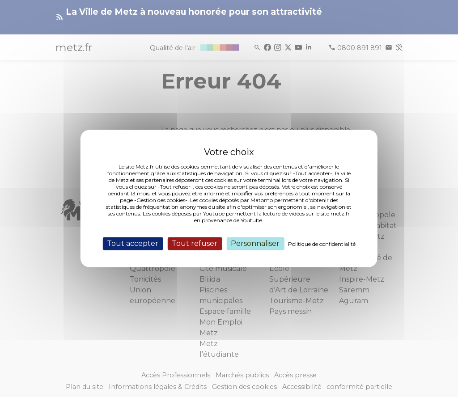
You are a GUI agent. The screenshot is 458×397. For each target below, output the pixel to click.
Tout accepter (132, 243)
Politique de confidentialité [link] (322, 244)
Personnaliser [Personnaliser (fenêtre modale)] (255, 243)
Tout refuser (194, 243)
